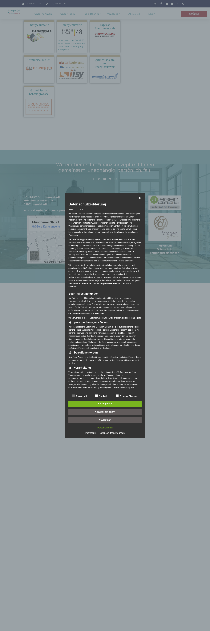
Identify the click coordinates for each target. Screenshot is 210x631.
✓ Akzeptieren (105, 404)
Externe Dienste (126, 396)
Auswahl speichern (105, 412)
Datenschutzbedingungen (112, 433)
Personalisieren (105, 428)
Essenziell (79, 396)
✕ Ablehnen (105, 420)
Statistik (101, 396)
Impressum (90, 433)
